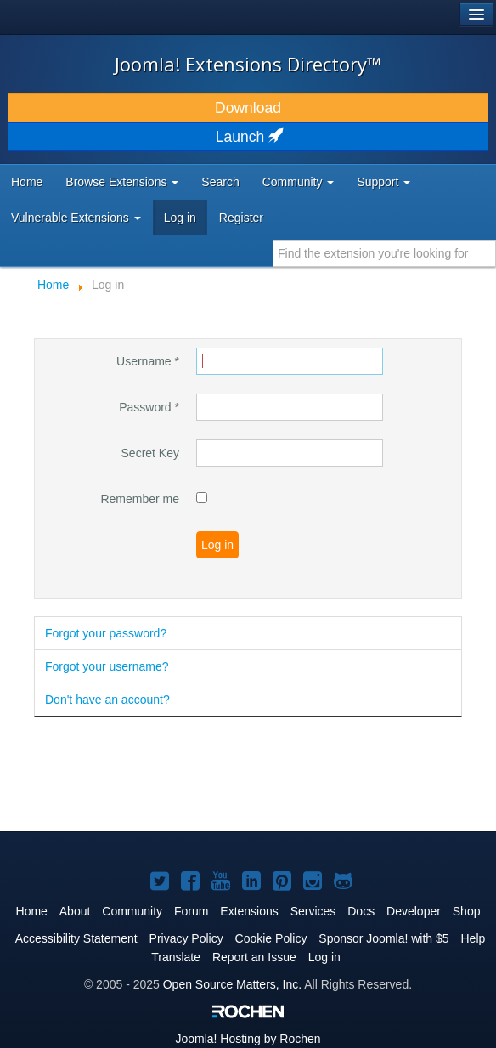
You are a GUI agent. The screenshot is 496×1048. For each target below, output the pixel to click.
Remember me (139, 499)
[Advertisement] (232, 775)
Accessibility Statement (76, 938)
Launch (248, 136)
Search (220, 182)
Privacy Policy (186, 938)
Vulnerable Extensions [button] (76, 217)
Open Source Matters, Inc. (232, 984)
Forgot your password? (105, 633)
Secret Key (150, 453)
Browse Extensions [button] (121, 182)
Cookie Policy (271, 938)
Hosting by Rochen (247, 1038)
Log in (180, 217)
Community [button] (298, 182)
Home (26, 182)
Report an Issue (254, 957)
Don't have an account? (107, 699)
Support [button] (383, 182)
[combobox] (384, 253)
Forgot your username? (107, 666)
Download (248, 107)
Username (147, 361)
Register (241, 217)
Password (149, 407)
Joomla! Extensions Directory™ (248, 63)
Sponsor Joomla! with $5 (383, 938)
